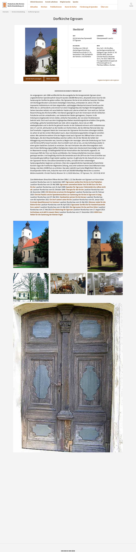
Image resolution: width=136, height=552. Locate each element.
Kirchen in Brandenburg (18, 12)
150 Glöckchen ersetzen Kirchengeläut (60, 192)
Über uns (104, 7)
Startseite (6, 12)
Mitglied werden (65, 2)
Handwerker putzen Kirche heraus (73, 197)
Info (98, 46)
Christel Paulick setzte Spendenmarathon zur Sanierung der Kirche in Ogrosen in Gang (67, 194)
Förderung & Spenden (89, 7)
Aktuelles (34, 7)
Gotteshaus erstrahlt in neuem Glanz (44, 212)
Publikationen (56, 7)
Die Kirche (76, 46)
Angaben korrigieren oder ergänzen (108, 80)
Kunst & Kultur (71, 7)
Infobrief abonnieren (36, 2)
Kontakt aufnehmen (51, 2)
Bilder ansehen (51, 79)
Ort (74, 36)
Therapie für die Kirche (75, 189)
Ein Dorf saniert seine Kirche (61, 199)
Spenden (75, 2)
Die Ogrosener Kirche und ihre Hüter (84, 207)
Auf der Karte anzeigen (33, 79)
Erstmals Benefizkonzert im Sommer (44, 202)
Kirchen (44, 7)
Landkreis (100, 36)
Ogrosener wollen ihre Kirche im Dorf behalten (84, 182)
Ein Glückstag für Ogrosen (62, 209)
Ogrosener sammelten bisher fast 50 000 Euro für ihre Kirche (66, 185)
